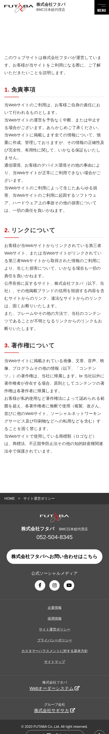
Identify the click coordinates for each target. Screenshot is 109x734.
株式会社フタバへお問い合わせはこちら (54, 556)
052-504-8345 (54, 537)
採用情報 (55, 619)
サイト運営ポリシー (54, 629)
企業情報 (55, 608)
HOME (9, 498)
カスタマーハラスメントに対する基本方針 (54, 651)
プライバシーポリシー (54, 640)
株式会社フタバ (55, 685)
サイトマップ (54, 662)
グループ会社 (54, 708)
